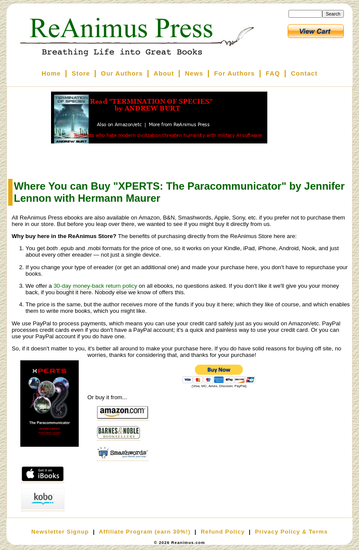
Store (81, 73)
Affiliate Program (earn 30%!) (144, 531)
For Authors (234, 73)
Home (51, 73)
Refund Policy (223, 531)
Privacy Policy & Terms (291, 531)
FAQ (273, 73)
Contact (304, 73)
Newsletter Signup (60, 531)
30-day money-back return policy (95, 286)
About (164, 73)
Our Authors (122, 73)
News (194, 73)
